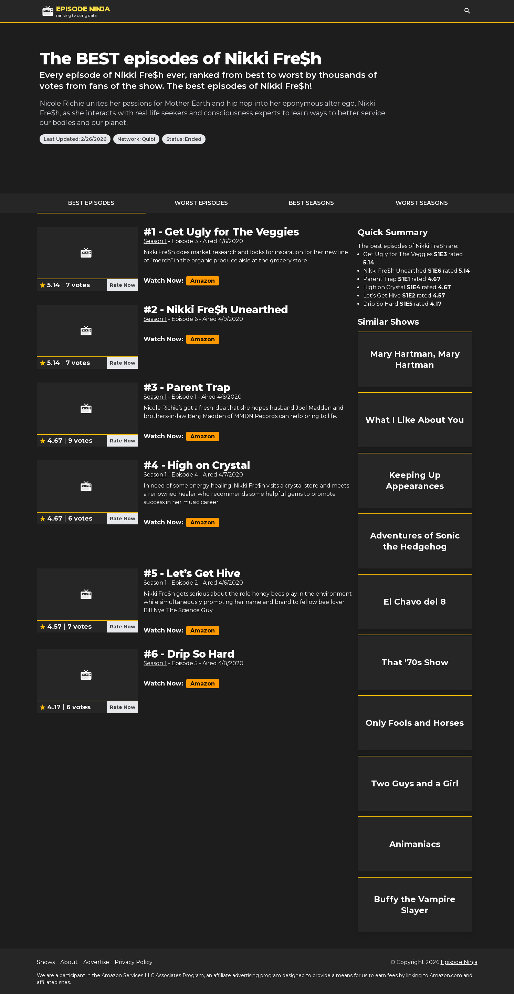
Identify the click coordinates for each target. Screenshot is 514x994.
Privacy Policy (134, 962)
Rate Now (122, 285)
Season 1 (155, 241)
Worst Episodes (201, 203)
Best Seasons (311, 203)
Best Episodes (91, 203)
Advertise (96, 962)
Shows (46, 962)
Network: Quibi (136, 139)
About (69, 962)
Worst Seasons (422, 203)
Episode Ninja (459, 962)
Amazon (202, 281)
